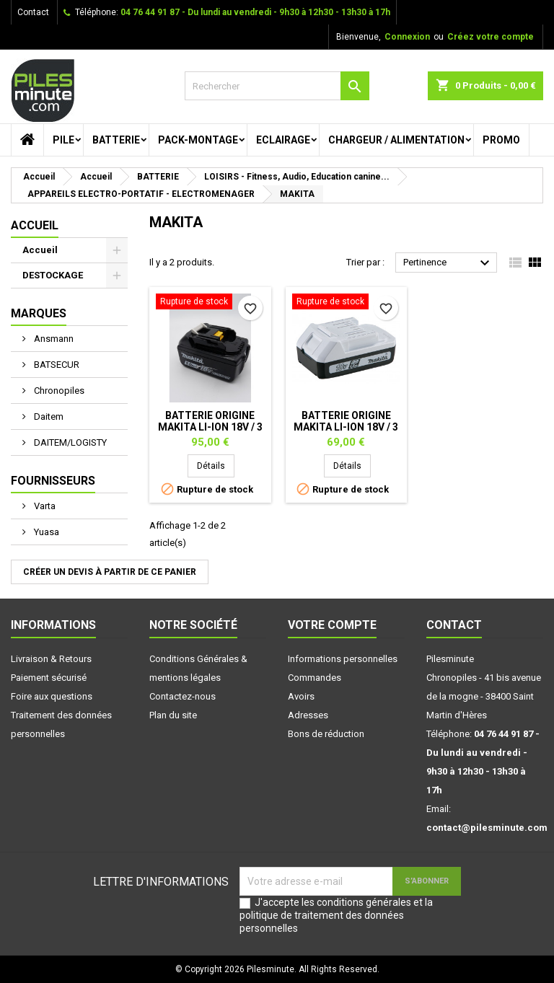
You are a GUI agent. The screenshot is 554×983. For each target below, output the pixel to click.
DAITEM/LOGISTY (69, 442)
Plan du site (173, 715)
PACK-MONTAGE (198, 140)
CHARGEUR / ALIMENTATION (396, 140)
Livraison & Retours (51, 658)
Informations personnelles (342, 658)
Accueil (34, 225)
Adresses (308, 715)
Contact (33, 12)
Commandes (314, 677)
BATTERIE (116, 140)
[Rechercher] (277, 85)
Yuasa (45, 531)
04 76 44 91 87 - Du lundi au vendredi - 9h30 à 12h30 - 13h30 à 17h (255, 12)
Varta (44, 506)
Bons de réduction (326, 733)
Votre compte (332, 625)
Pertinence (448, 263)
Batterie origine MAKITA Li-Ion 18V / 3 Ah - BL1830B (210, 427)
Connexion (407, 37)
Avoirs (301, 696)
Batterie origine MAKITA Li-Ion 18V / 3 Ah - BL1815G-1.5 (346, 427)
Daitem (47, 416)
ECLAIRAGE (283, 140)
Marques (38, 313)
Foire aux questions (51, 696)
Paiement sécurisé (49, 677)
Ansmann (53, 338)
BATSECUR (55, 364)
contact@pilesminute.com (487, 827)
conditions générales (364, 902)
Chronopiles (58, 390)
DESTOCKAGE (52, 275)
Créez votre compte (490, 37)
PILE (63, 140)
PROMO (501, 140)
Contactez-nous (182, 696)
